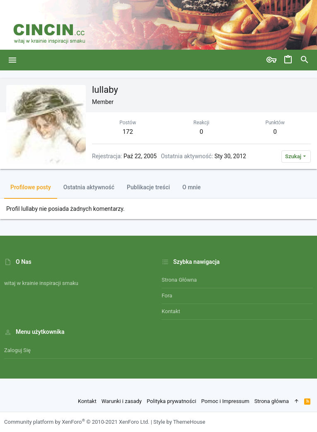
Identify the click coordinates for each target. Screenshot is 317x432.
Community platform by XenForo (76, 422)
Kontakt (171, 311)
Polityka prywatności (171, 401)
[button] (12, 60)
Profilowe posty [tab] (30, 187)
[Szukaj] (304, 60)
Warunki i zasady (122, 401)
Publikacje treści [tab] (148, 187)
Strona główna (179, 280)
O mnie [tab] (191, 187)
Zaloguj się (17, 350)
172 (128, 131)
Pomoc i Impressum (225, 401)
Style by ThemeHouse (179, 422)
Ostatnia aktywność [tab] (88, 187)
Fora (167, 295)
